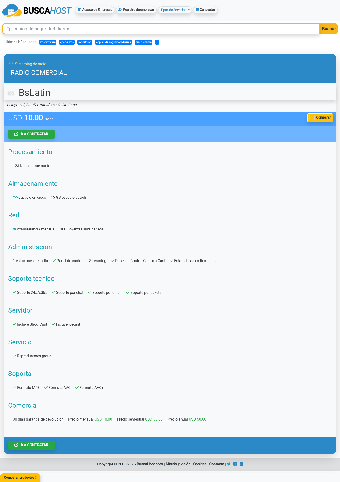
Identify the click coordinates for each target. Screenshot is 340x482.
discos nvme (143, 42)
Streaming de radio (27, 64)
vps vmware (47, 42)
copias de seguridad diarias (113, 42)
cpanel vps (67, 42)
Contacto (216, 464)
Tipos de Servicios (174, 10)
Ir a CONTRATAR (31, 134)
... (157, 42)
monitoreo (84, 42)
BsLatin (28, 92)
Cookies (199, 464)
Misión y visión (178, 464)
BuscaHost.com (150, 464)
